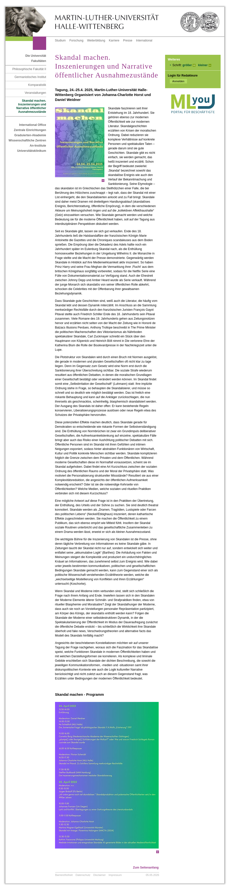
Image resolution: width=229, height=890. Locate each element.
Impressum (115, 874)
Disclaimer (99, 874)
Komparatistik (37, 85)
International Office (32, 125)
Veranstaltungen (35, 93)
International (144, 40)
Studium (60, 40)
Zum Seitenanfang (146, 867)
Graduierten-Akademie (30, 135)
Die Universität (35, 56)
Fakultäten (38, 61)
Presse (127, 40)
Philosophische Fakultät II (29, 69)
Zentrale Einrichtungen (30, 130)
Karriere (114, 40)
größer (187, 65)
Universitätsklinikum (31, 151)
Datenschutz (83, 874)
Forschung (76, 40)
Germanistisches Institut (30, 77)
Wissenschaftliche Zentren (27, 140)
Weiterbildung (96, 40)
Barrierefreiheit (64, 874)
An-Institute (38, 145)
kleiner (203, 65)
